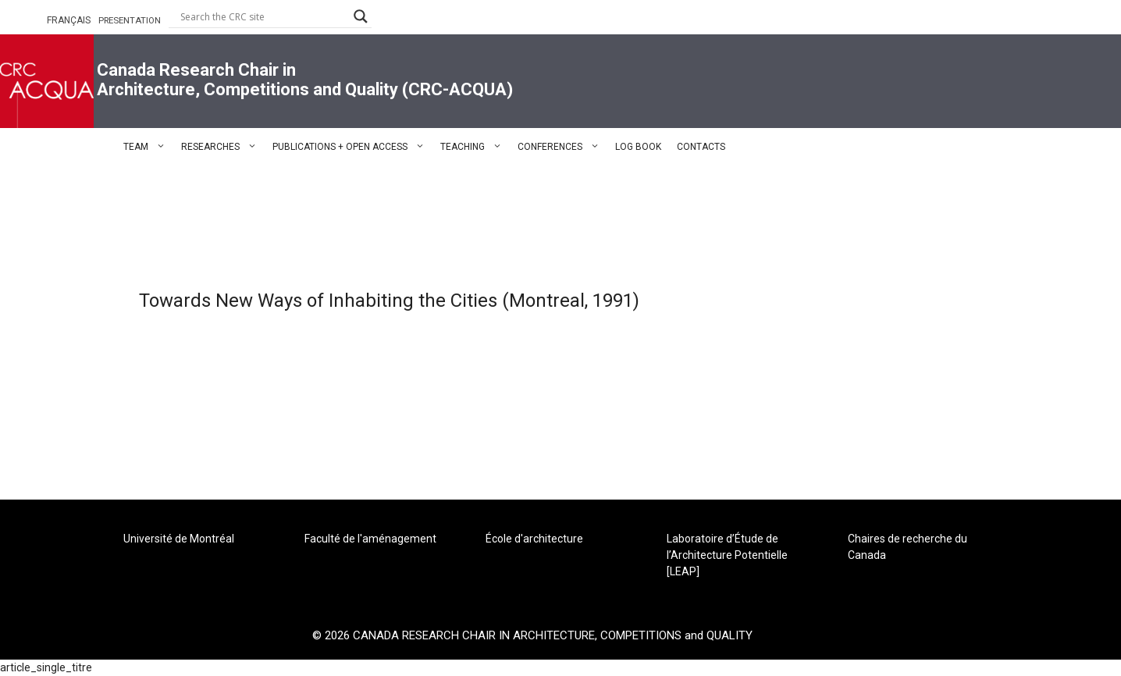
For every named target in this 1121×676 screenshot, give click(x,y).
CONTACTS (701, 146)
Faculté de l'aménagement (370, 538)
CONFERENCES (562, 146)
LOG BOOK (638, 146)
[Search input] (263, 16)
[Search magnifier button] (361, 16)
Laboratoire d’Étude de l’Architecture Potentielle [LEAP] (727, 555)
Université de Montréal (178, 538)
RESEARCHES (223, 146)
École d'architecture (534, 538)
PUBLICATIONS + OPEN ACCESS (352, 146)
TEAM (148, 146)
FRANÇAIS (69, 20)
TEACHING (475, 146)
